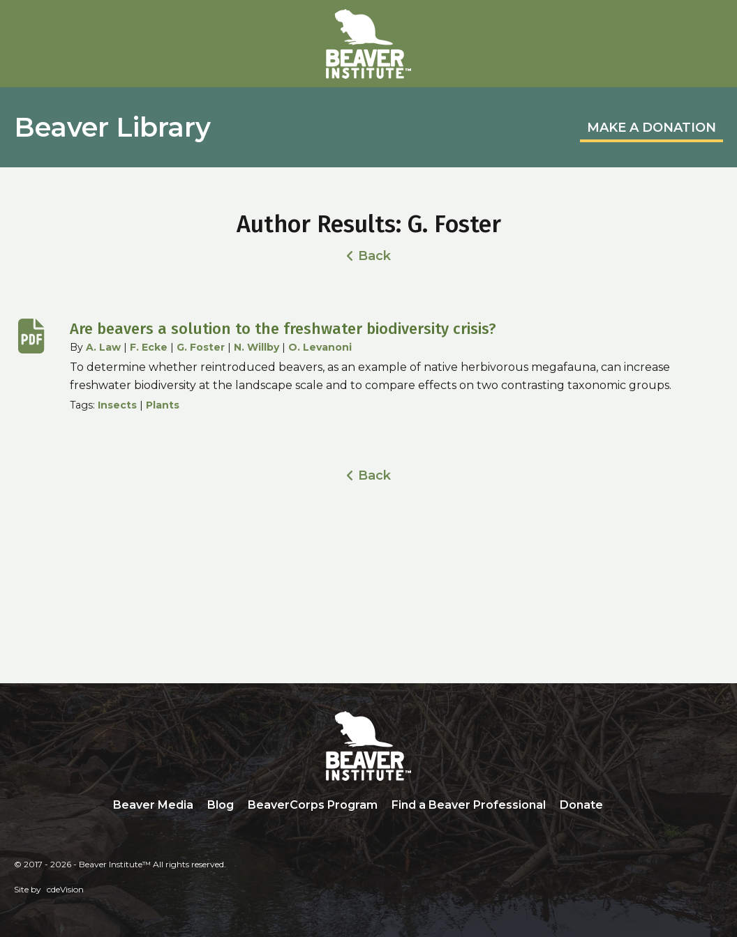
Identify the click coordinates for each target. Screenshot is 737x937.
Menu (712, 25)
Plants (162, 405)
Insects (117, 405)
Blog (220, 805)
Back (374, 256)
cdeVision (65, 889)
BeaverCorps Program (313, 805)
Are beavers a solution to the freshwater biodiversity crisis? (283, 328)
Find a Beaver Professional (469, 805)
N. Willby (256, 347)
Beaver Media (153, 805)
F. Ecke (149, 347)
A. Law (103, 347)
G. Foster (201, 347)
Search (620, 806)
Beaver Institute (368, 44)
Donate (581, 805)
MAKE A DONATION (651, 127)
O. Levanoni (320, 347)
